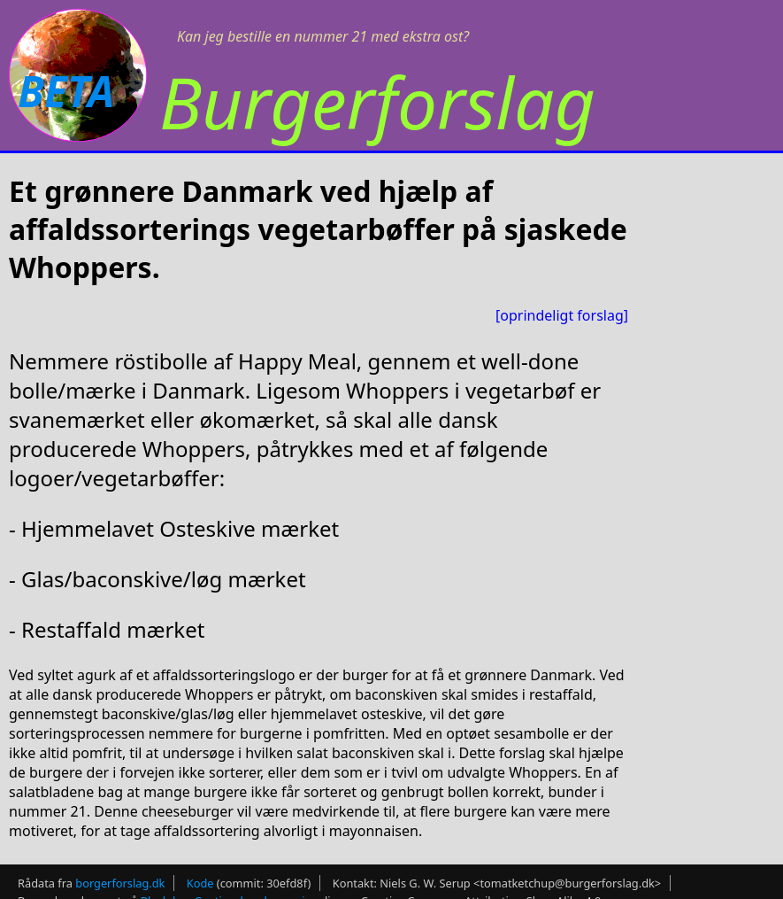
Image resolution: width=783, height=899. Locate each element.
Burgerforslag (377, 101)
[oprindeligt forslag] (561, 315)
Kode (200, 883)
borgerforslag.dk (120, 883)
